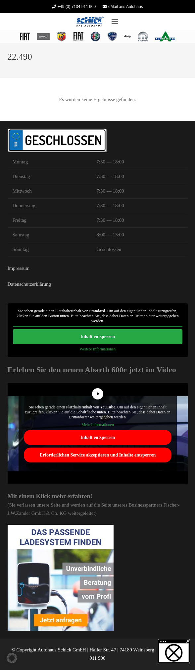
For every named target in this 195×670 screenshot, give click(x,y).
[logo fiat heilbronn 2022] (25, 36)
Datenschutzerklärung (29, 284)
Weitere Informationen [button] (97, 349)
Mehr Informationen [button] (97, 424)
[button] (115, 21)
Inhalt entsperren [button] (97, 336)
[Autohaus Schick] (90, 22)
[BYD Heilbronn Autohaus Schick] (43, 36)
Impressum (19, 268)
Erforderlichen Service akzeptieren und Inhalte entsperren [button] (97, 455)
